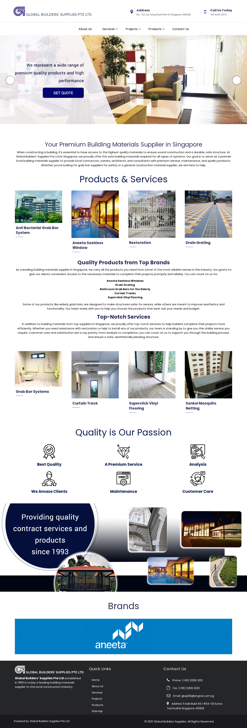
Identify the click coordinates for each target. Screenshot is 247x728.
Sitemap (97, 711)
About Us (85, 29)
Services (108, 29)
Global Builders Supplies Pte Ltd (49, 721)
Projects (131, 29)
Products (155, 29)
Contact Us (180, 29)
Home (96, 680)
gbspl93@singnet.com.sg (197, 696)
